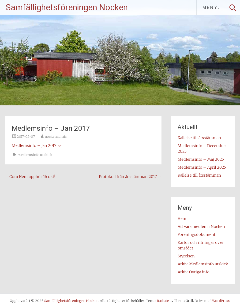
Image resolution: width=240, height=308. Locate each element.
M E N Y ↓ (211, 7)
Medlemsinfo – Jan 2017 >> (37, 145)
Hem (182, 218)
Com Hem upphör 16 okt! (30, 176)
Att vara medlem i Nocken (201, 226)
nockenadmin (56, 136)
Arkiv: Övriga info (194, 272)
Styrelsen (186, 256)
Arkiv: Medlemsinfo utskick (203, 264)
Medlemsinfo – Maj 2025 (201, 159)
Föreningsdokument (196, 234)
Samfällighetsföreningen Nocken (67, 7)
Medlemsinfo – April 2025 (202, 167)
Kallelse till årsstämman (199, 137)
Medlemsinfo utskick (35, 155)
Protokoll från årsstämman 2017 (130, 176)
